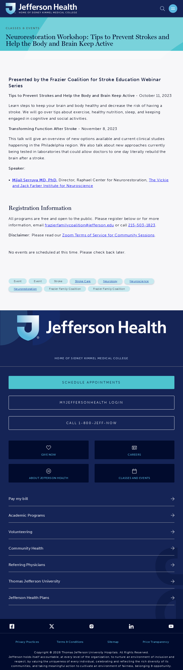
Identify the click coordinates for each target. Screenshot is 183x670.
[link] (91, 498)
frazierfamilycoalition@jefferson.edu (79, 225)
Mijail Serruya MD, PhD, (34, 180)
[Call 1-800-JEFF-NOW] (91, 423)
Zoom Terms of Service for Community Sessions (108, 235)
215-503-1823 (141, 225)
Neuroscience (139, 281)
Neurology (110, 281)
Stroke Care (83, 281)
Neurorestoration (25, 289)
